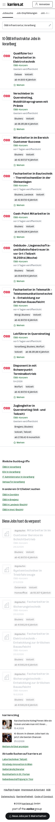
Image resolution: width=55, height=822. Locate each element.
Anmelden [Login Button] (42, 4)
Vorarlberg (9, 44)
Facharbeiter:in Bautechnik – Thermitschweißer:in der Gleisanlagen (33, 178)
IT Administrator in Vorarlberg (18, 476)
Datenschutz (8, 796)
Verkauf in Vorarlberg (13, 481)
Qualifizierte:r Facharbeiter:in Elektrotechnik (24, 57)
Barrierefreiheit (24, 796)
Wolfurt (40, 346)
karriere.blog (10, 715)
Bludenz (19, 118)
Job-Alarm (46, 13)
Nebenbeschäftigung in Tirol (17, 779)
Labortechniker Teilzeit (14, 759)
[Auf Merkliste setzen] (18, 85)
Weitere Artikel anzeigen (15, 746)
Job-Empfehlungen (27, 13)
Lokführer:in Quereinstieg (31, 334)
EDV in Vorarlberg (11, 471)
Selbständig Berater (13, 769)
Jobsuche (7, 13)
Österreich (20, 587)
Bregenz (19, 426)
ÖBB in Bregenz (10, 499)
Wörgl (18, 314)
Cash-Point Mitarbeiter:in (31, 213)
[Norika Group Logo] (27, 810)
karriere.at (35, 753)
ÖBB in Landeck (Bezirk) (14, 504)
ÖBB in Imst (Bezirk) (12, 509)
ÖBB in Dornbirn (10, 494)
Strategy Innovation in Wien (17, 764)
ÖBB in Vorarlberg (11, 467)
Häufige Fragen (12, 789)
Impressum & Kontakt (33, 789)
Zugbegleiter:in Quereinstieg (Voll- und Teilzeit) (29, 410)
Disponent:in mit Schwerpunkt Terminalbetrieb (25, 370)
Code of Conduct (43, 796)
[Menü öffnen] (4, 4)
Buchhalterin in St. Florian (16, 774)
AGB (48, 789)
